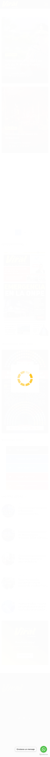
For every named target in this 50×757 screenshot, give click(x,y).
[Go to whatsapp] (43, 749)
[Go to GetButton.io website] (43, 754)
